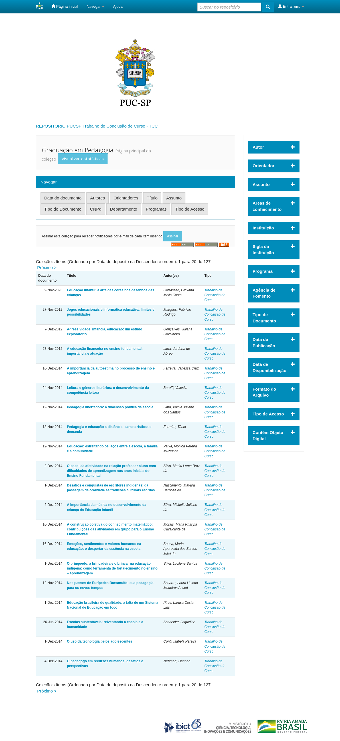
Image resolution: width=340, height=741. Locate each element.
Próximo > (46, 267)
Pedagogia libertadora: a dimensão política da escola (110, 407)
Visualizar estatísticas (83, 158)
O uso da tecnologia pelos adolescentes (99, 641)
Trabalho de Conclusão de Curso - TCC (119, 126)
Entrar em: (291, 6)
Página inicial (64, 6)
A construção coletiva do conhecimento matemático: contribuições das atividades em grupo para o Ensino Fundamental (110, 529)
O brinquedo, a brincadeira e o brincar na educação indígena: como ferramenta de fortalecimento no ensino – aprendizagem (112, 568)
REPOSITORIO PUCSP (59, 126)
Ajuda (117, 6)
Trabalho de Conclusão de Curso (214, 295)
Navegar (96, 6)
